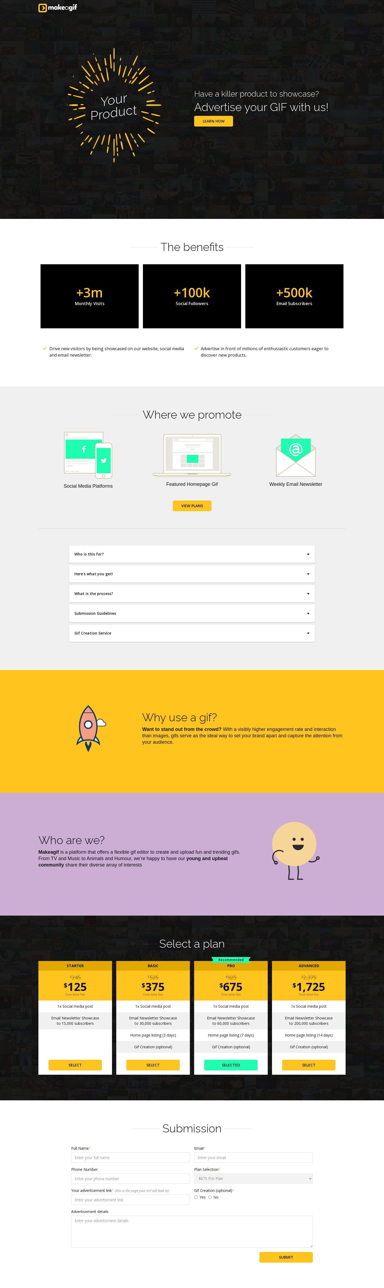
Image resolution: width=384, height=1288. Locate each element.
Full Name (81, 1148)
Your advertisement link (120, 1190)
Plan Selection (207, 1169)
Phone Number (84, 1169)
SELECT (75, 1065)
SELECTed (231, 1065)
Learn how (214, 121)
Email (200, 1148)
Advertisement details (90, 1211)
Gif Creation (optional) (214, 1190)
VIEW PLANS (192, 505)
